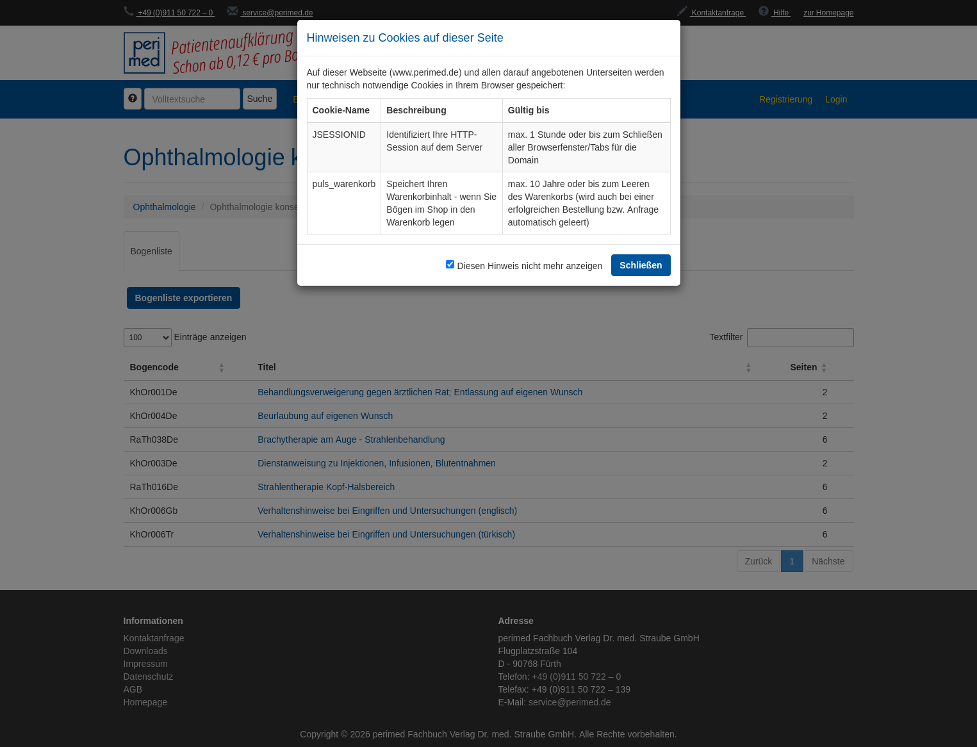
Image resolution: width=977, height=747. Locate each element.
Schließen (641, 265)
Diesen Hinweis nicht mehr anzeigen (529, 265)
